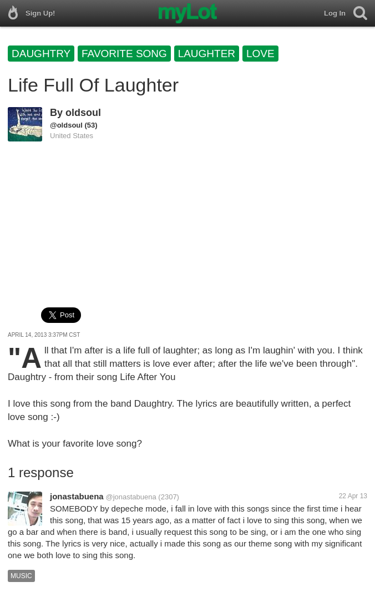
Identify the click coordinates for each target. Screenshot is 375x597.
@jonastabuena (130, 497)
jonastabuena (77, 496)
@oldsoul (66, 125)
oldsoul (83, 112)
